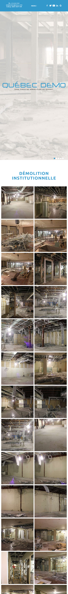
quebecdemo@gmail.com (14, 5)
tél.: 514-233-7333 (13, 3)
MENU (34, 6)
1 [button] (54, 158)
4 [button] (60, 158)
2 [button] (56, 158)
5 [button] (63, 158)
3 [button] (58, 158)
